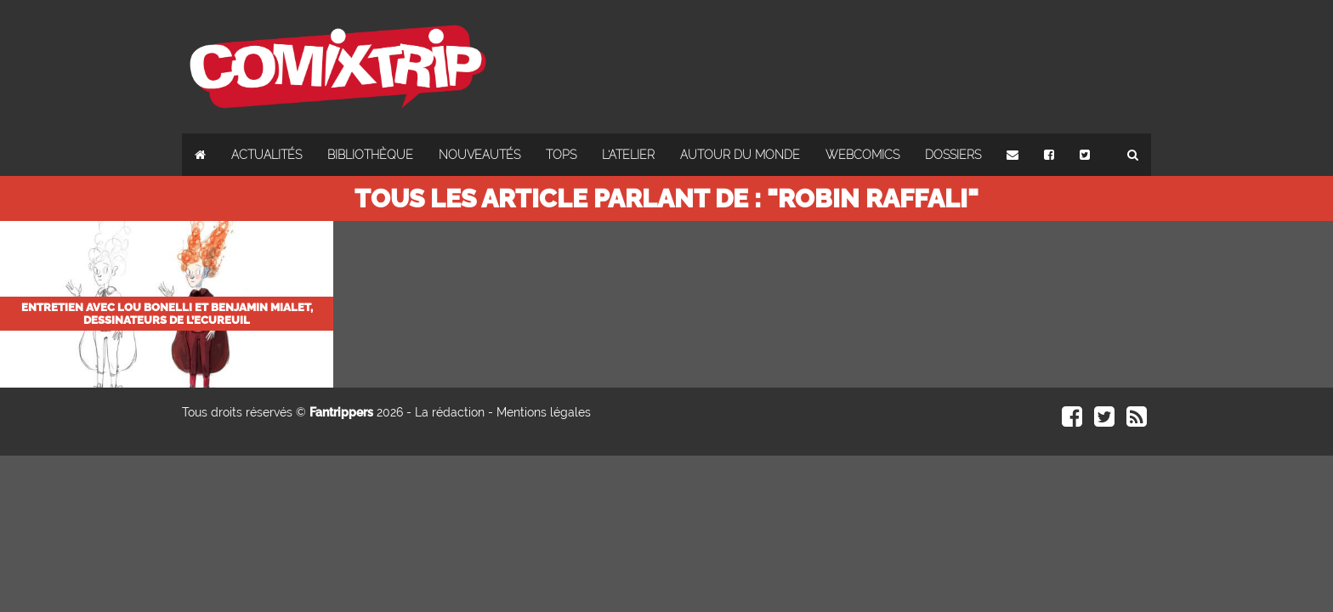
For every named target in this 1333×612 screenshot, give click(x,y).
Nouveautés (479, 155)
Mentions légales (543, 412)
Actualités (266, 155)
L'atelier (628, 155)
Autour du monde (740, 155)
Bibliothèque (370, 155)
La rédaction (450, 412)
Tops (561, 155)
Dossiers (953, 155)
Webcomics (862, 155)
